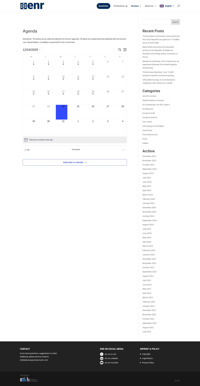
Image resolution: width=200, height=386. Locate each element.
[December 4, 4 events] (78, 67)
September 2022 (149, 323)
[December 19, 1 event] (93, 97)
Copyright (146, 354)
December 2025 (149, 156)
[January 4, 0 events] (122, 127)
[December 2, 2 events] (48, 67)
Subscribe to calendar (73, 162)
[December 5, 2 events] (93, 67)
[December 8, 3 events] (33, 82)
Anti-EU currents (149, 96)
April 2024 (146, 241)
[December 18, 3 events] (78, 97)
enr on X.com (110, 354)
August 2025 (148, 173)
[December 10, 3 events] (63, 82)
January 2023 (148, 306)
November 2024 (149, 211)
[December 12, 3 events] (93, 82)
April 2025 (146, 190)
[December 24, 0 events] (63, 112)
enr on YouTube (111, 362)
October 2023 (148, 267)
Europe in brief (148, 113)
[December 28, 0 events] (122, 112)
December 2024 (149, 207)
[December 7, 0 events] (122, 67)
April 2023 (146, 293)
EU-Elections (147, 109)
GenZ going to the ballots (153, 126)
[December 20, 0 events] (107, 97)
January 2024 (148, 254)
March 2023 (147, 297)
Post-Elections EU (150, 134)
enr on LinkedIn (111, 358)
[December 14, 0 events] (122, 82)
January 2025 (148, 203)
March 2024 (147, 246)
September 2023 (149, 271)
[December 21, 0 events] (122, 97)
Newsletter (103, 6)
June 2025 (147, 182)
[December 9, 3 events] (48, 82)
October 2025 (148, 164)
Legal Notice (147, 358)
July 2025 (146, 177)
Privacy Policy (148, 362)
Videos (145, 143)
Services (135, 6)
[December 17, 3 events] (63, 97)
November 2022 (149, 314)
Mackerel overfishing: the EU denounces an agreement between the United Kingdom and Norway (160, 64)
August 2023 (148, 276)
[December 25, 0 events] (78, 112)
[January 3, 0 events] (107, 127)
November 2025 (149, 160)
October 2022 (148, 318)
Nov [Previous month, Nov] (27, 150)
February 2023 (148, 301)
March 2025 (147, 194)
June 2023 (147, 284)
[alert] (75, 139)
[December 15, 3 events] (33, 97)
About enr (149, 6)
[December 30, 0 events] (48, 127)
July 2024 (146, 229)
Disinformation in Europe (153, 100)
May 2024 (146, 237)
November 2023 (149, 263)
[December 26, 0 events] (93, 112)
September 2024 (149, 220)
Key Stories (147, 130)
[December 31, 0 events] (63, 127)
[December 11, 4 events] (78, 82)
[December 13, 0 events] (107, 82)
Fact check (147, 121)
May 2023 (146, 288)
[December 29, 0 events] (33, 127)
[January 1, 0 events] (78, 127)
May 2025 (146, 186)
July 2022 (146, 331)
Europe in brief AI (149, 117)
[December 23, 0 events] (48, 112)
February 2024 (148, 250)
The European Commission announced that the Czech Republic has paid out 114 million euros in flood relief (161, 39)
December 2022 (149, 310)
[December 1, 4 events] (33, 67)
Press (144, 138)
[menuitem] (167, 8)
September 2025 (149, 169)
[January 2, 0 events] (93, 127)
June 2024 (147, 233)
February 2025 (148, 199)
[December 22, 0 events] (33, 112)
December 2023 (149, 259)
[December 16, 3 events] (48, 97)
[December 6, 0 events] (107, 67)
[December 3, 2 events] (63, 67)
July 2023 (146, 280)
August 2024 (148, 224)
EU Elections (119, 6)
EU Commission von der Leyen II (156, 104)
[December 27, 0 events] (107, 112)
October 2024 (148, 216)
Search (175, 22)
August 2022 (148, 327)
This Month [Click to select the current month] (76, 150)
